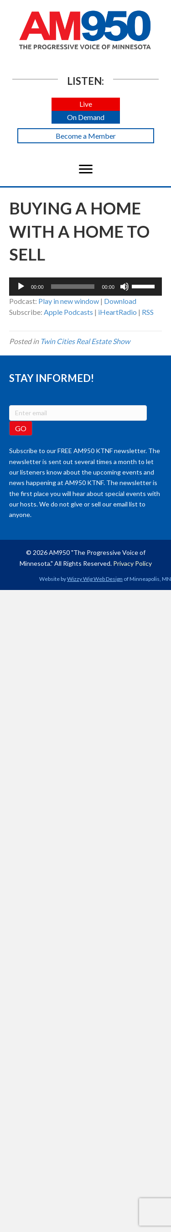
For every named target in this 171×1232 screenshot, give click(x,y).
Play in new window (68, 301)
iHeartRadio (117, 312)
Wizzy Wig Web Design (95, 578)
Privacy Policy (132, 563)
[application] (85, 286)
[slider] (73, 286)
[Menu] (85, 169)
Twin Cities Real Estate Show (85, 341)
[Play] (21, 286)
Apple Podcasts (68, 312)
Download (120, 301)
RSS (148, 312)
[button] (86, 104)
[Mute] (124, 286)
